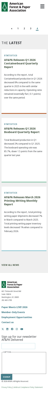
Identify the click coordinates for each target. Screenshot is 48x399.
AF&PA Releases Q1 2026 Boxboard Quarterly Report (22, 130)
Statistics (10, 55)
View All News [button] (10, 265)
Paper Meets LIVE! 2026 (14, 307)
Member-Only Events (13, 312)
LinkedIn (8, 329)
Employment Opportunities (17, 317)
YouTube (21, 329)
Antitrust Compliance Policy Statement (28, 387)
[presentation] (13, 363)
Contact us (8, 322)
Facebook (13, 329)
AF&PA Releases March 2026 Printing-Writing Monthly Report (22, 200)
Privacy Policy (7, 387)
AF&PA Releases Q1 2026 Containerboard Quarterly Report (21, 63)
